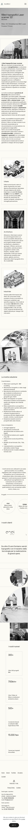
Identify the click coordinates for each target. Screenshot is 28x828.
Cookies (18, 787)
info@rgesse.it (8, 800)
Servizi (8, 772)
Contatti (3, 776)
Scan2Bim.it (7, 4)
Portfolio (13, 772)
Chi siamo (20, 772)
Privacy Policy (11, 787)
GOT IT (14, 825)
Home (3, 772)
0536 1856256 (9, 798)
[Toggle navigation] (25, 4)
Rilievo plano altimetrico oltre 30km (8, 507)
